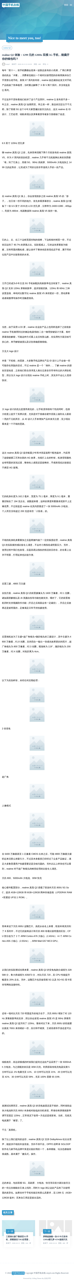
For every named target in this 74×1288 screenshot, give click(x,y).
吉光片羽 (47, 1278)
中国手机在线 (11, 4)
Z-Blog (34, 1278)
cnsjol (8, 64)
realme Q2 (7, 48)
